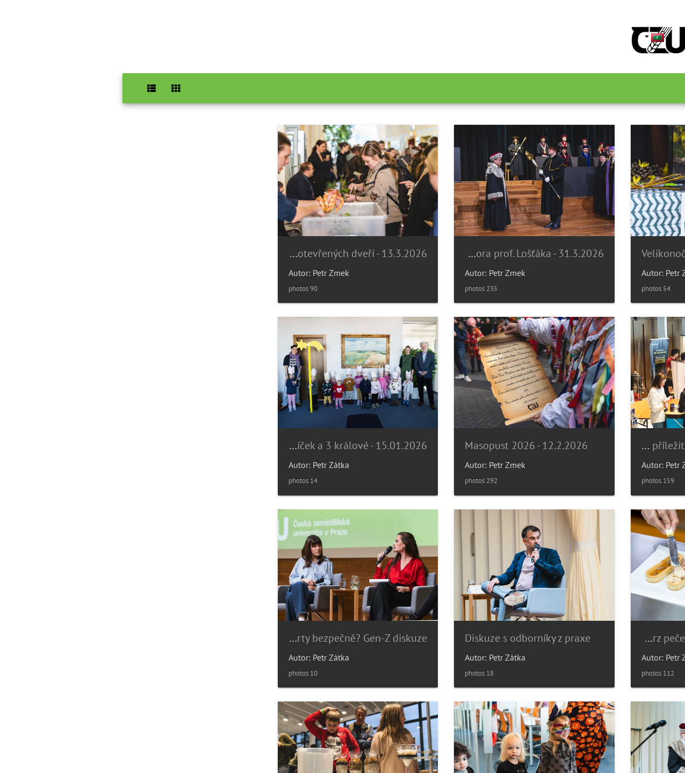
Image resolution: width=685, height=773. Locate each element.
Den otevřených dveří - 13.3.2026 (249, 247)
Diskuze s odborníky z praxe (90, 432)
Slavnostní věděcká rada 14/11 (420, 618)
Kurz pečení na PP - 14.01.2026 (254, 432)
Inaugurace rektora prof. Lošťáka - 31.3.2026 (390, 247)
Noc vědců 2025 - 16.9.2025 (90, 618)
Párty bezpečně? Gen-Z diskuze (587, 618)
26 (294, 709)
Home (662, 88)
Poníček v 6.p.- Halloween (251, 618)
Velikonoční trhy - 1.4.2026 (588, 246)
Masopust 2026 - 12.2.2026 (589, 432)
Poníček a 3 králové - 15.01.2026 (417, 432)
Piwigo (364, 750)
